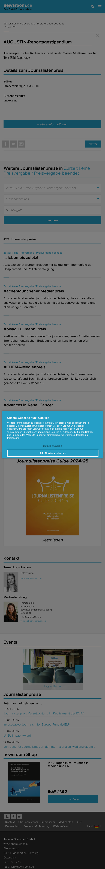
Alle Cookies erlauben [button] (53, 453)
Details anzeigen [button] (52, 446)
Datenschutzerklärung (76, 435)
